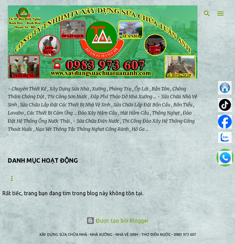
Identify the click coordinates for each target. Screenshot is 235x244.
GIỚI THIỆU (58, 178)
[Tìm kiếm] (207, 13)
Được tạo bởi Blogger (117, 221)
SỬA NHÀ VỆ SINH (161, 178)
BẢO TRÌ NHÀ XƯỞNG (106, 178)
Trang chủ (20, 178)
